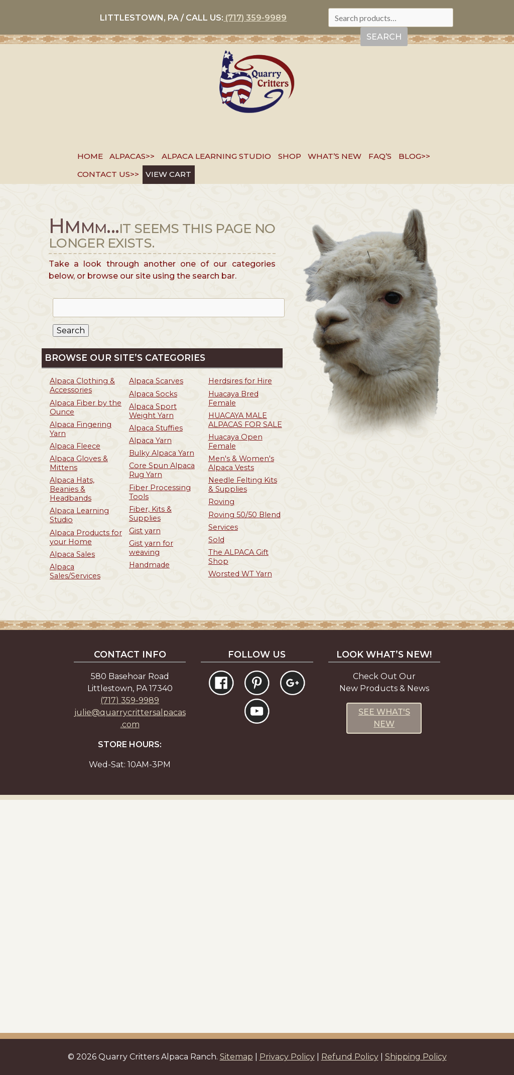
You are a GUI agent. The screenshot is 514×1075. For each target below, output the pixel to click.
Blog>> (414, 156)
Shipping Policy (416, 1056)
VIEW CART (168, 174)
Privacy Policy (287, 1056)
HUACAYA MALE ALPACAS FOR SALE (245, 420)
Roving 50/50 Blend (244, 514)
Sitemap (236, 1056)
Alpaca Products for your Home (86, 537)
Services (223, 527)
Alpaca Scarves (156, 380)
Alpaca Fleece (75, 446)
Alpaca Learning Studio (216, 156)
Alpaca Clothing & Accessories (82, 385)
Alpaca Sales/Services (75, 571)
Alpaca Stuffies (156, 428)
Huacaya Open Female (235, 442)
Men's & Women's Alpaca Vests (241, 463)
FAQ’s (380, 156)
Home (90, 156)
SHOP (289, 156)
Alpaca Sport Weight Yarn (153, 411)
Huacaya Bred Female (233, 398)
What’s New (334, 156)
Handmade (149, 564)
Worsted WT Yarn (240, 573)
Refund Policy (349, 1056)
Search (384, 37)
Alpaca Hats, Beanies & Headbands (72, 489)
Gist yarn (145, 530)
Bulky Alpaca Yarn (161, 453)
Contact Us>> (108, 174)
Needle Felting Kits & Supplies (242, 485)
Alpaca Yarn (150, 440)
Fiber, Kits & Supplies (150, 514)
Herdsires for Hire (240, 380)
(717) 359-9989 (255, 18)
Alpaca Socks (153, 393)
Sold (216, 539)
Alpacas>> (132, 156)
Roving (221, 501)
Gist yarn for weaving (151, 548)
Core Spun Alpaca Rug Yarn (162, 470)
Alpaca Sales (72, 554)
